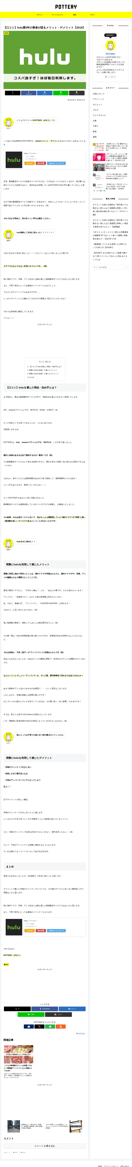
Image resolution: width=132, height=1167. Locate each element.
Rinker (32, 156)
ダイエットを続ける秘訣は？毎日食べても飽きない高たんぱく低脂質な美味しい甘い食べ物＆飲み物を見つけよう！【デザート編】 (110, 210)
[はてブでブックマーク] (44, 93)
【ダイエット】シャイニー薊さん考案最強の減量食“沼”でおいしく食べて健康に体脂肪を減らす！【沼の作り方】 (110, 235)
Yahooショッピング (56, 163)
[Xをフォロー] (42, 1027)
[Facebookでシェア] (31, 93)
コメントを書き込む (44, 1140)
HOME (99, 1160)
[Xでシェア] (17, 93)
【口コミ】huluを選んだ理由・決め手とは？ (45, 367)
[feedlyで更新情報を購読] (47, 1027)
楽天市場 (41, 163)
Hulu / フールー (30, 153)
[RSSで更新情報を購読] (52, 1027)
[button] (72, 93)
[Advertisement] (45, 107)
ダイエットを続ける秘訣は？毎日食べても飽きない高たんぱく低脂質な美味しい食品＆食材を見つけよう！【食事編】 (110, 223)
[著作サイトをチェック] (38, 1027)
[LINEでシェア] (58, 93)
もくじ (42, 362)
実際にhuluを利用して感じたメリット (43, 370)
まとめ (31, 378)
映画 (6, 965)
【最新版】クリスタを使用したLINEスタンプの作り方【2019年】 (110, 245)
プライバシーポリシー (110, 1160)
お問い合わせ (124, 1160)
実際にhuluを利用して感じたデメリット (44, 374)
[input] (110, 267)
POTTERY (110, 54)
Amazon (29, 163)
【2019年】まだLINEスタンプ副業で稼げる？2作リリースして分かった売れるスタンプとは (110, 256)
